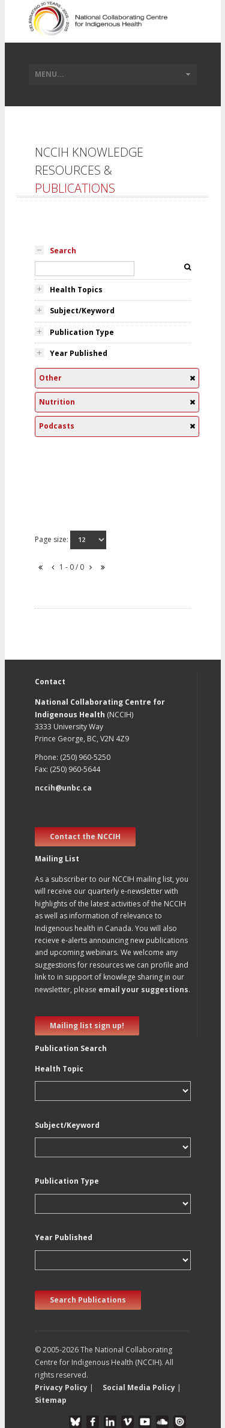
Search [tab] (63, 251)
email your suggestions (143, 989)
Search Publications (88, 1300)
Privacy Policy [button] (61, 1387)
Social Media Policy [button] (139, 1387)
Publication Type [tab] (82, 332)
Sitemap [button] (51, 1400)
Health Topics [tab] (76, 290)
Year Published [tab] (78, 353)
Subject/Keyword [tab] (82, 311)
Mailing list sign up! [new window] (87, 1025)
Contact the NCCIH (85, 836)
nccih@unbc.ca (63, 788)
